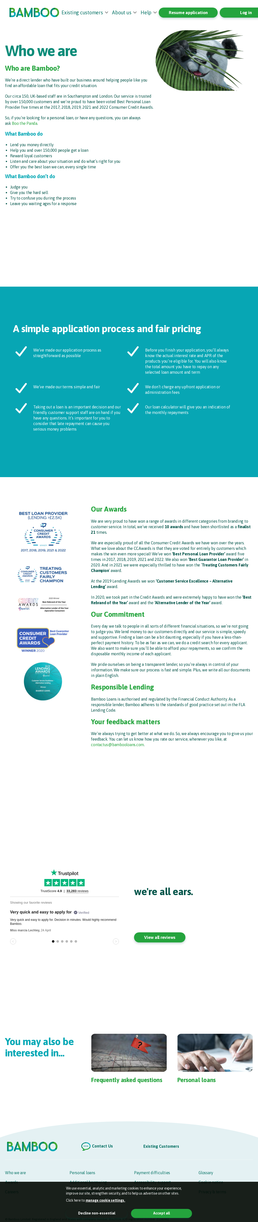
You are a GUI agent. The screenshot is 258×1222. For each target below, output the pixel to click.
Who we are (15, 1172)
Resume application (188, 12)
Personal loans (82, 1172)
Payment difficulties (152, 1172)
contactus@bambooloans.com (117, 744)
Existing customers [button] (82, 12)
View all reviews (159, 937)
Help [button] (146, 12)
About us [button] (121, 12)
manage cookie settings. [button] (105, 1200)
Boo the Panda (24, 123)
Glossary (206, 1172)
